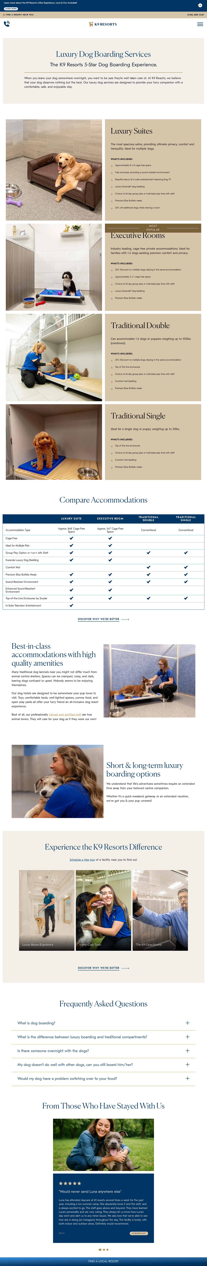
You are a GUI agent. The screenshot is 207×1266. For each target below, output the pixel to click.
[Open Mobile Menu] (199, 24)
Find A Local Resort (103, 1261)
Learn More (11, 9)
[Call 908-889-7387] (7, 24)
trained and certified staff (65, 714)
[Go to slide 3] (107, 1250)
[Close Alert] (200, 5)
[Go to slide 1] (100, 1250)
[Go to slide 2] (104, 1250)
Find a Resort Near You (19, 15)
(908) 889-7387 (195, 15)
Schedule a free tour (82, 859)
